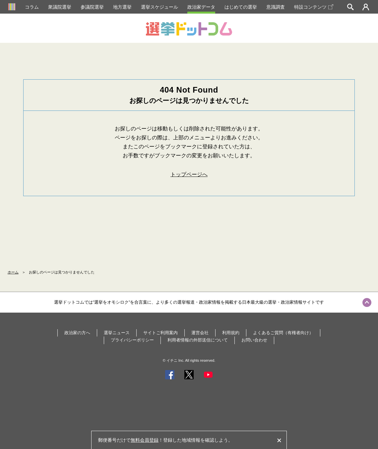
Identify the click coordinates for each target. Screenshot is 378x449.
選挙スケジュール (159, 7)
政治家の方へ (77, 332)
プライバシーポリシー (132, 339)
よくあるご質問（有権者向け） (283, 332)
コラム (32, 7)
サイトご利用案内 (160, 332)
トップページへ (189, 174)
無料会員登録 (144, 440)
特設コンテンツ (313, 7)
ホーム (13, 272)
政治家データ (201, 7)
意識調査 (275, 7)
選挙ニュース (117, 332)
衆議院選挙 (59, 7)
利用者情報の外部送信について (197, 339)
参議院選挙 (92, 7)
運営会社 (200, 332)
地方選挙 (122, 7)
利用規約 (230, 332)
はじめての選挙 (240, 7)
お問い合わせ (254, 339)
